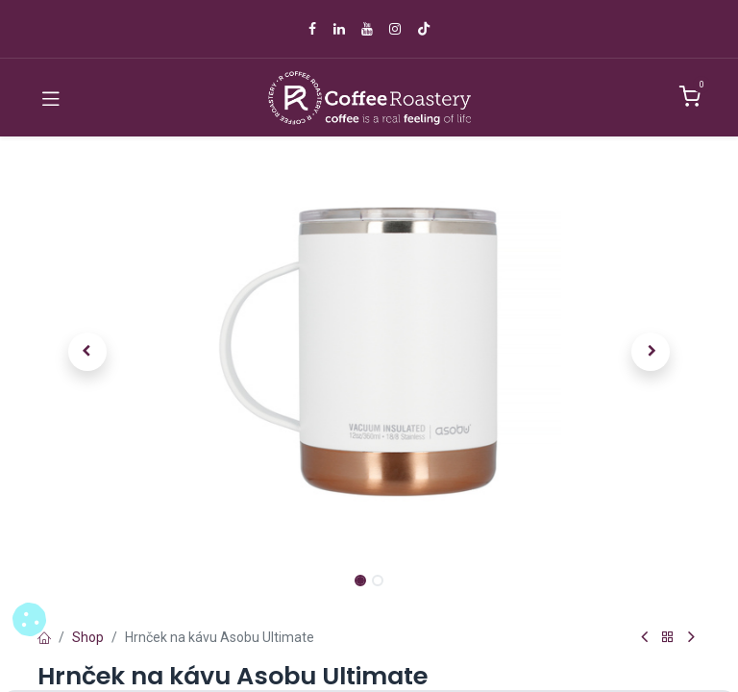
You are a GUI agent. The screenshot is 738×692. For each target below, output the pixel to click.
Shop (88, 637)
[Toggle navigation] (50, 98)
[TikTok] (423, 28)
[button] (87, 352)
